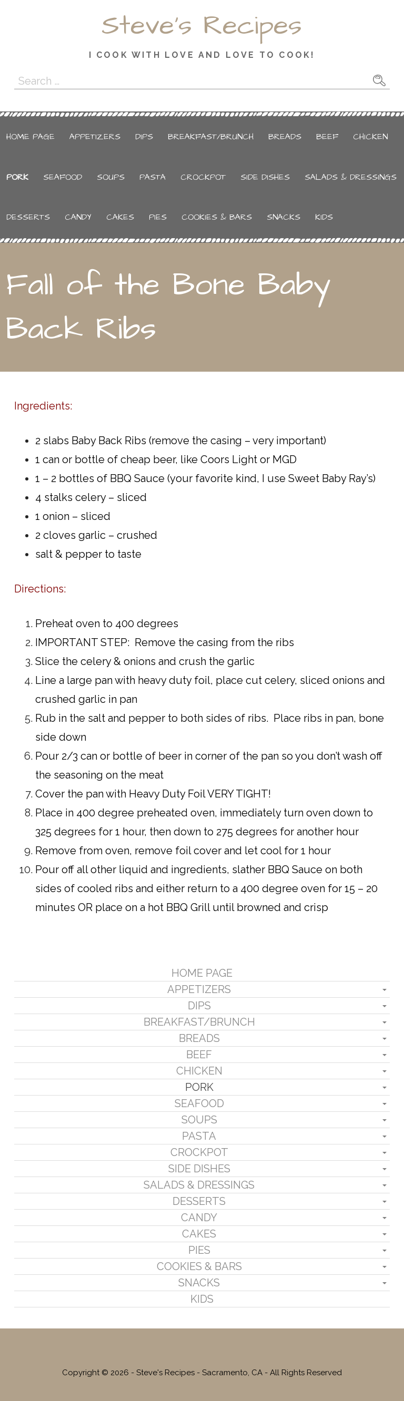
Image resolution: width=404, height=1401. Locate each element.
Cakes (120, 217)
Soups (111, 177)
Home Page (30, 136)
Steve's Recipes (202, 26)
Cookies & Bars (216, 217)
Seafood (62, 177)
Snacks (283, 217)
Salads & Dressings (351, 177)
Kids (324, 217)
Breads (284, 136)
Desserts (28, 217)
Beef (327, 136)
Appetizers (94, 136)
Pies (158, 217)
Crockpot (203, 177)
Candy (78, 217)
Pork (17, 177)
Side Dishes (265, 177)
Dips (144, 136)
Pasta (152, 177)
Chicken (370, 136)
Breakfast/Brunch (211, 136)
